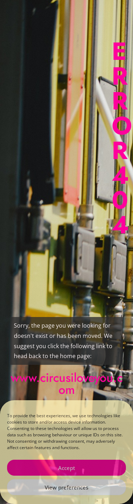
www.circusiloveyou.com (67, 383)
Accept (66, 467)
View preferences (66, 487)
